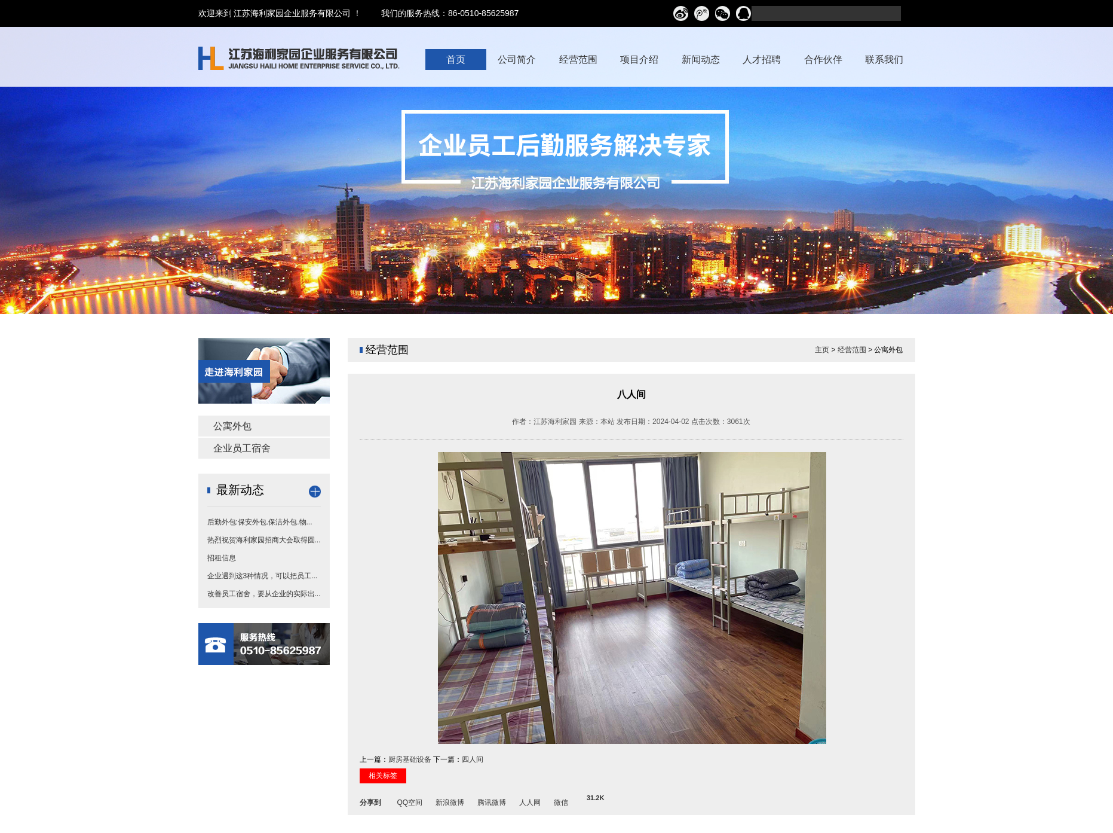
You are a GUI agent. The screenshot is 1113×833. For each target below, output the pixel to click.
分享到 (370, 800)
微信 (561, 800)
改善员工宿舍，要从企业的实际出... (264, 594)
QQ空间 (410, 800)
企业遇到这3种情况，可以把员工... (262, 576)
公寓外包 (232, 426)
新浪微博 (450, 800)
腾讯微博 (491, 800)
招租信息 (221, 558)
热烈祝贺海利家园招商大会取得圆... (264, 540)
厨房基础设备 (409, 759)
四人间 (472, 759)
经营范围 (852, 350)
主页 (822, 350)
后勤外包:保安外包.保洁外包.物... (259, 522)
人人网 (530, 800)
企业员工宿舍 (242, 448)
